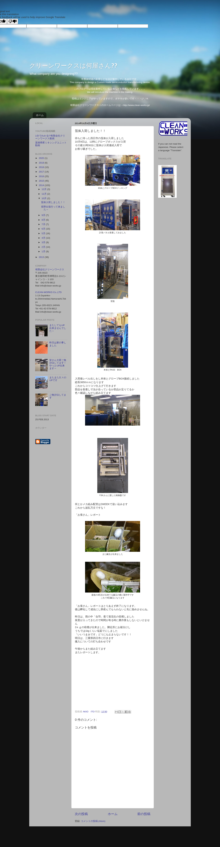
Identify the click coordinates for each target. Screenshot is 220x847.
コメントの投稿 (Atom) (93, 821)
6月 (44, 228)
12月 (44, 189)
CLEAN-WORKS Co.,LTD (48, 292)
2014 (42, 185)
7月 (44, 224)
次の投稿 (81, 814)
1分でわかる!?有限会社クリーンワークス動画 (50, 137)
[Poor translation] (12, 21)
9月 (44, 215)
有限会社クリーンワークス (49, 269)
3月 (44, 242)
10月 (44, 198)
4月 (44, 238)
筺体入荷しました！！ (53, 202)
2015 (42, 181)
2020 (42, 158)
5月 (44, 233)
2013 (42, 257)
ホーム (40, 115)
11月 (44, 194)
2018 (42, 167)
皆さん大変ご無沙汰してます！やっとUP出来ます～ (57, 364)
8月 (44, 220)
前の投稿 (143, 814)
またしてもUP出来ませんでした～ (57, 328)
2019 (42, 162)
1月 (44, 251)
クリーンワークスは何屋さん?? (73, 65)
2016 (42, 176)
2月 (44, 247)
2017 (42, 171)
